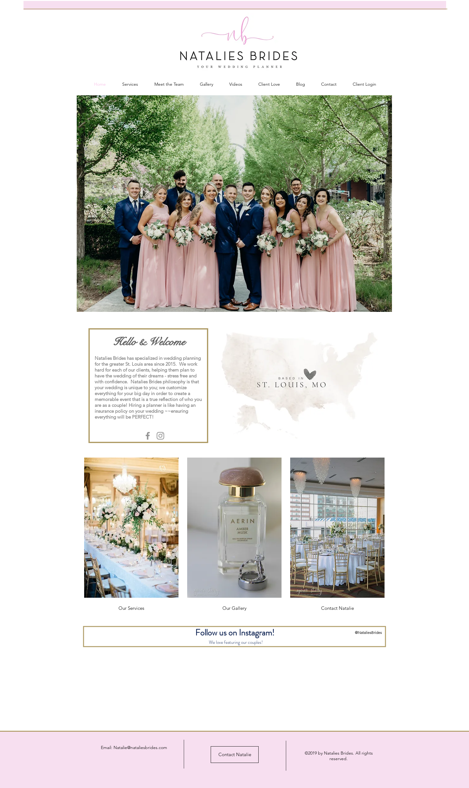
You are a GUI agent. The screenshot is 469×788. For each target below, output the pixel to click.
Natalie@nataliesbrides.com (140, 747)
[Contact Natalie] (337, 608)
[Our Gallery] (234, 608)
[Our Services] (131, 608)
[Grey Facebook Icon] (148, 436)
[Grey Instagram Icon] (160, 436)
